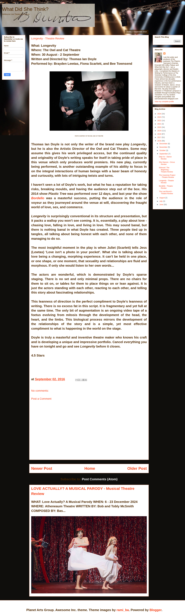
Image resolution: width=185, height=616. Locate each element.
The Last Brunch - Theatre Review (166, 192)
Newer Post (41, 468)
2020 (159, 127)
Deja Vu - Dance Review (165, 158)
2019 (159, 131)
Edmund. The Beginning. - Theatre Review (166, 170)
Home (89, 468)
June (161, 204)
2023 (159, 117)
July (161, 201)
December (163, 144)
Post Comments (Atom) (100, 479)
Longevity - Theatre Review (166, 182)
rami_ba (123, 610)
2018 (159, 134)
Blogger (155, 610)
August (162, 198)
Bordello (37, 198)
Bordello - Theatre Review (166, 187)
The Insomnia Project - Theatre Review (167, 176)
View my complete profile (164, 102)
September (163, 154)
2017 (159, 137)
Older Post (137, 468)
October (162, 150)
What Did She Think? (25, 9)
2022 (159, 121)
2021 (159, 124)
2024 (159, 114)
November (163, 147)
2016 (159, 141)
